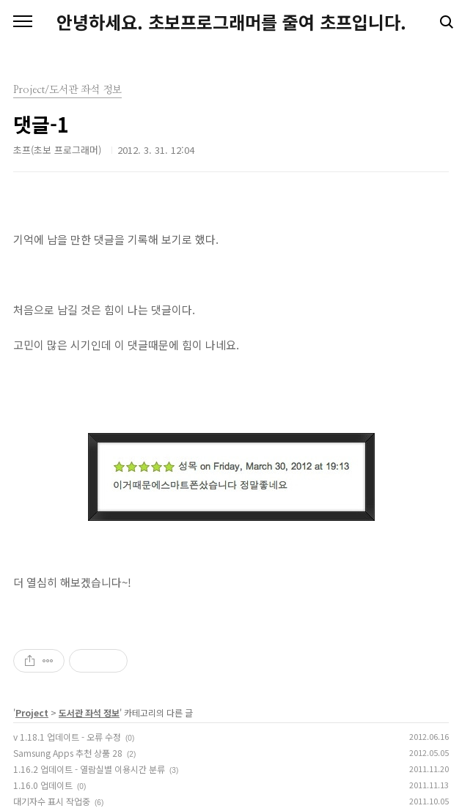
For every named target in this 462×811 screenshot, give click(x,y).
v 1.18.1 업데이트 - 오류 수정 (67, 736)
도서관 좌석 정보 (89, 712)
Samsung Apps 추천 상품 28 (67, 753)
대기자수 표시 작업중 (51, 801)
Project (31, 712)
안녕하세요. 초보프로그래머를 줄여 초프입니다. (231, 22)
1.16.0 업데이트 (43, 785)
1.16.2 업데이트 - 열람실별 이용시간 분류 (89, 769)
